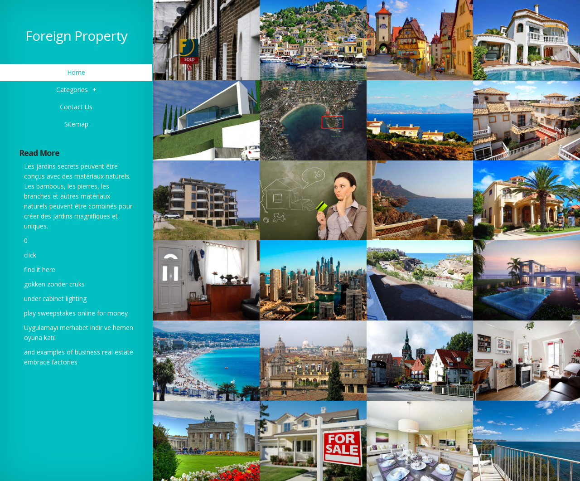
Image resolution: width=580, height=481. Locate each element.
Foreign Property (76, 35)
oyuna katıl (40, 337)
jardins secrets (57, 166)
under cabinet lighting (55, 298)
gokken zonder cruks (54, 284)
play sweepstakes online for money (76, 313)
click (30, 255)
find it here (39, 269)
